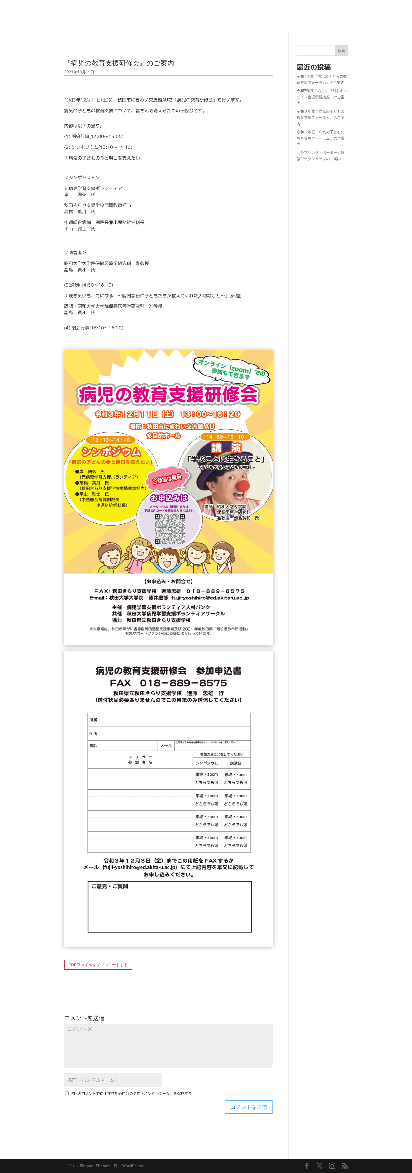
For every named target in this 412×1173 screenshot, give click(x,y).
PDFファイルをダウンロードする (98, 964)
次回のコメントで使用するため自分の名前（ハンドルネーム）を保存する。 (132, 1093)
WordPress (132, 1165)
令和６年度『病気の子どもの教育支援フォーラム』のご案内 (320, 117)
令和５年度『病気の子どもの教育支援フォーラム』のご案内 (320, 138)
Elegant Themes (95, 1165)
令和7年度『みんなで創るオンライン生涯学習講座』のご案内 (322, 97)
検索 (341, 50)
